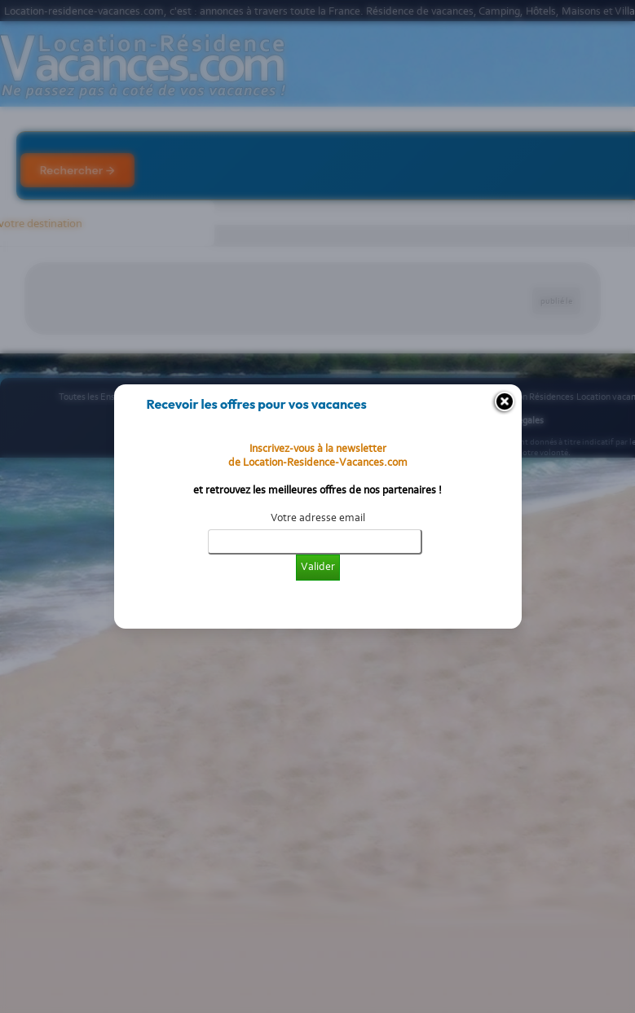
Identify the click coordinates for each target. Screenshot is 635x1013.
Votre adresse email (318, 517)
